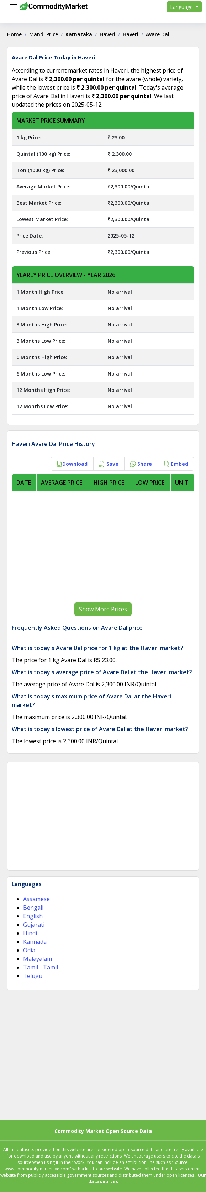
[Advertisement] (103, 547)
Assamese (36, 899)
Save (108, 464)
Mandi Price (43, 34)
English (33, 916)
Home (14, 34)
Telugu (32, 976)
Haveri (107, 34)
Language (182, 7)
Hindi (30, 933)
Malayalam (37, 959)
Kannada (35, 942)
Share (141, 464)
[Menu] (11, 7)
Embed (176, 464)
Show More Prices (103, 609)
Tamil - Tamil (40, 967)
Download (72, 464)
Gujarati (33, 924)
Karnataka (78, 34)
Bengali (33, 907)
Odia (29, 950)
